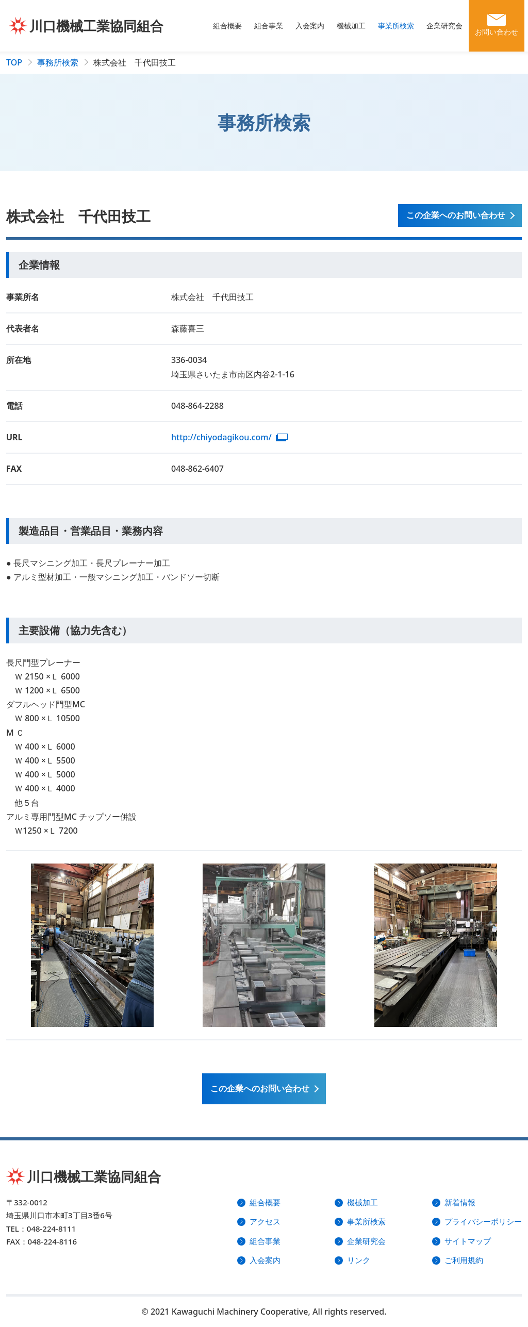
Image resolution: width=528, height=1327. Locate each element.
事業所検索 (396, 25)
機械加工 (351, 25)
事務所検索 (57, 62)
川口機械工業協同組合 (96, 25)
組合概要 (227, 25)
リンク (358, 1260)
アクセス (265, 1221)
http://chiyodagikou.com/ (221, 437)
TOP (14, 62)
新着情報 (459, 1202)
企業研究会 (444, 25)
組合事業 (268, 25)
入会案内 (309, 25)
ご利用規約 (463, 1260)
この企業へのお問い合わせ (455, 215)
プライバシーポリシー (483, 1221)
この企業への (259, 1089)
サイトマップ (467, 1241)
